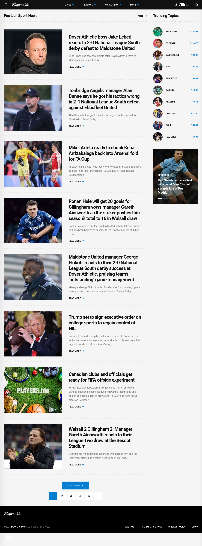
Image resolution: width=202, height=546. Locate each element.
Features (171, 137)
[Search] (196, 4)
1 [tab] (160, 198)
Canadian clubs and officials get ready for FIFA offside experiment (101, 388)
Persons (88, 4)
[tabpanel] (175, 176)
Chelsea (170, 113)
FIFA (168, 66)
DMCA (195, 540)
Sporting (171, 31)
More (133, 4)
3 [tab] (170, 198)
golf (168, 125)
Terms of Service (152, 540)
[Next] (99, 509)
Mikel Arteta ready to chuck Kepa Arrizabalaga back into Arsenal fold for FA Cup (103, 157)
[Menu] (6, 5)
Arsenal (170, 101)
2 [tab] (165, 198)
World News (111, 4)
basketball (172, 55)
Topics (67, 4)
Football (171, 43)
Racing (170, 90)
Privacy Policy (177, 540)
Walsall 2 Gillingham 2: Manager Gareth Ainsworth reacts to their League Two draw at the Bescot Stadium (100, 450)
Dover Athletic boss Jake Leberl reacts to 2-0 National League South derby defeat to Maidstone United (104, 43)
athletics (171, 78)
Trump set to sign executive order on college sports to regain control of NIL (105, 332)
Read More (76, 67)
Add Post (130, 540)
